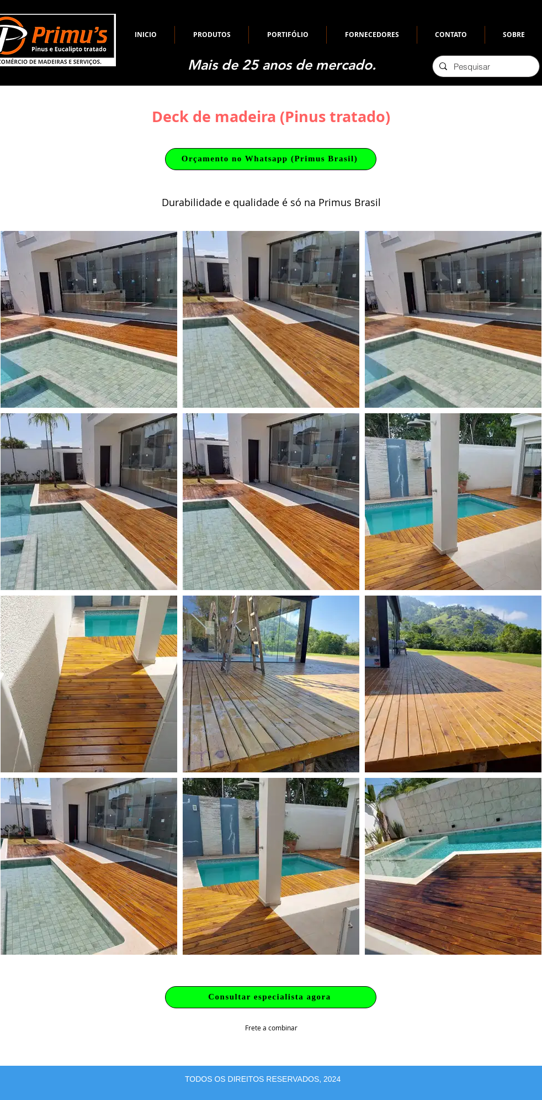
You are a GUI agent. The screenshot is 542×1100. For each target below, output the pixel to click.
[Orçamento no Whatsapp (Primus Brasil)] (270, 159)
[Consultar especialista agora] (270, 997)
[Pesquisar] (485, 66)
